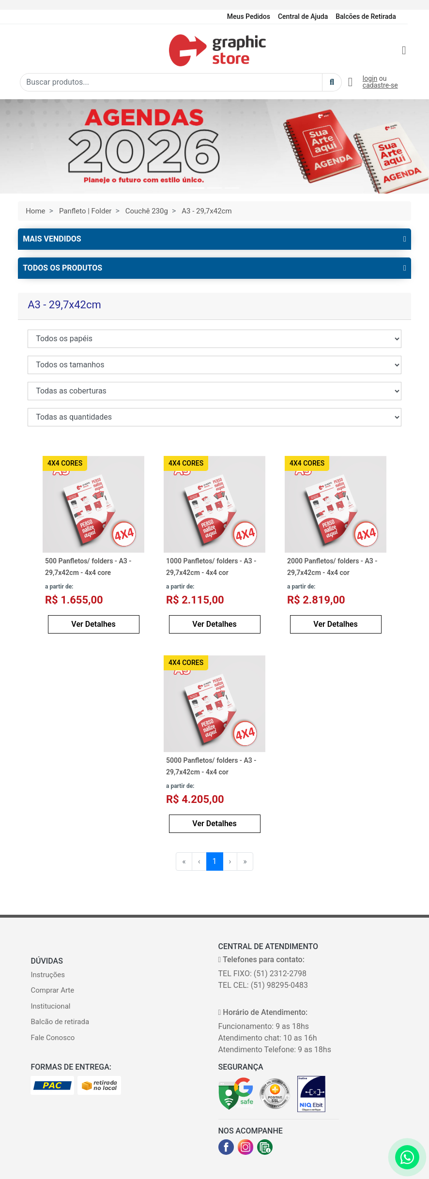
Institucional (50, 1006)
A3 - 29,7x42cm (206, 211)
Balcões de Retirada (366, 16)
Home (35, 211)
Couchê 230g (146, 211)
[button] (32, 146)
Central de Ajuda (303, 16)
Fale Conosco (53, 1037)
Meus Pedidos (248, 16)
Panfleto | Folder (85, 211)
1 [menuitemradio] (215, 861)
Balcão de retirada (60, 1021)
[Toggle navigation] (26, 50)
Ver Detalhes (93, 624)
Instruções (47, 974)
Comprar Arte (52, 990)
